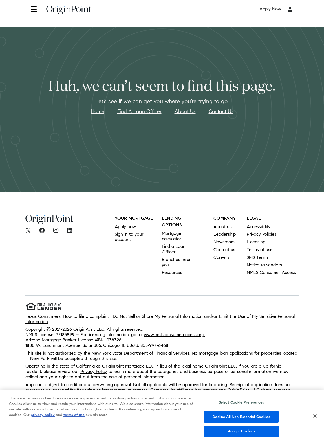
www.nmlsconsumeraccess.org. (174, 334)
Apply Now (270, 9)
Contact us (224, 249)
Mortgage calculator (171, 236)
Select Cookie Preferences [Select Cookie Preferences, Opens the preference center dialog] (241, 406)
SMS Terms (257, 257)
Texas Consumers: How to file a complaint (67, 316)
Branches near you (176, 262)
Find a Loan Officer (174, 249)
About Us (185, 111)
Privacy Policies (261, 234)
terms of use (74, 418)
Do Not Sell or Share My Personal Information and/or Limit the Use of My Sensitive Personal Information (160, 319)
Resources (172, 272)
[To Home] (68, 11)
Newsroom (224, 241)
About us (222, 226)
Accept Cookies (241, 434)
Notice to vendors (264, 264)
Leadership (224, 234)
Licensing (256, 241)
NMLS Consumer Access (271, 272)
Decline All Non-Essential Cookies (241, 420)
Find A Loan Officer (139, 111)
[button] (34, 9)
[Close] (315, 419)
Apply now (125, 226)
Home (97, 111)
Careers (221, 257)
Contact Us (221, 111)
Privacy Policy (93, 371)
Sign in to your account (129, 236)
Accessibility (258, 226)
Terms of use (260, 249)
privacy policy (43, 418)
